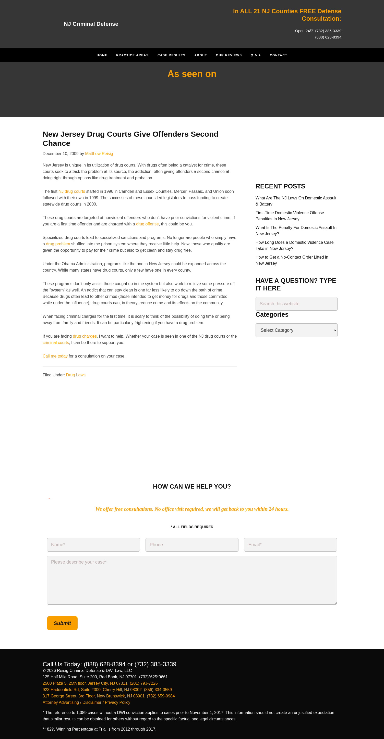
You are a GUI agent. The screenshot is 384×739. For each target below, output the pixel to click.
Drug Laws (76, 375)
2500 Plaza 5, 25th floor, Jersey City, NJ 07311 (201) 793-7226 (100, 682)
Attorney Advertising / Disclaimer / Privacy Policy (86, 701)
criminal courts (56, 342)
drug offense (147, 224)
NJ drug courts (71, 191)
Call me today (55, 356)
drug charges (85, 336)
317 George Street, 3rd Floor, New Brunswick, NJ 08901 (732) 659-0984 (109, 694)
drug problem (58, 244)
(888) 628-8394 (328, 37)
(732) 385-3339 (327, 31)
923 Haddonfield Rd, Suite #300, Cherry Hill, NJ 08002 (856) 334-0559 (107, 688)
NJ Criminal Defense (93, 23)
